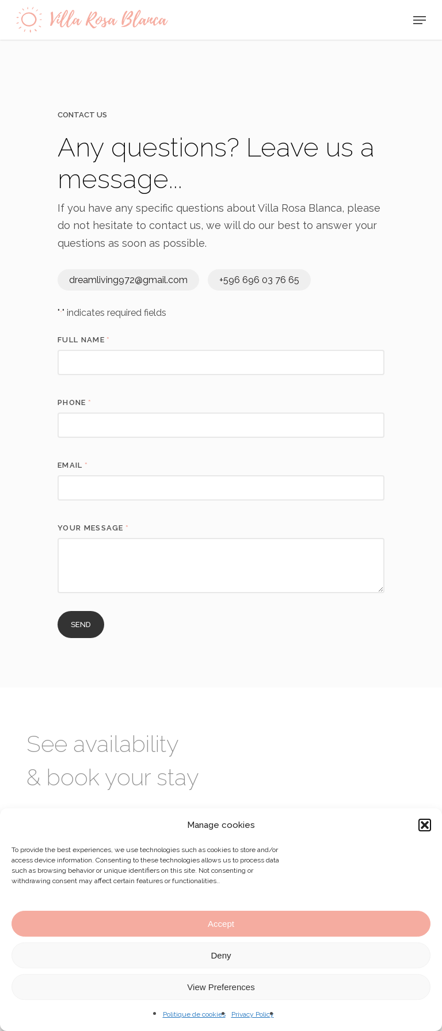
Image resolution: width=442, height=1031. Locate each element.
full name (84, 339)
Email (73, 465)
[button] (424, 825)
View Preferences (220, 987)
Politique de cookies (194, 1014)
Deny (221, 955)
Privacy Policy (252, 1014)
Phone (75, 402)
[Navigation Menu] (419, 20)
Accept (221, 924)
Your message (93, 527)
